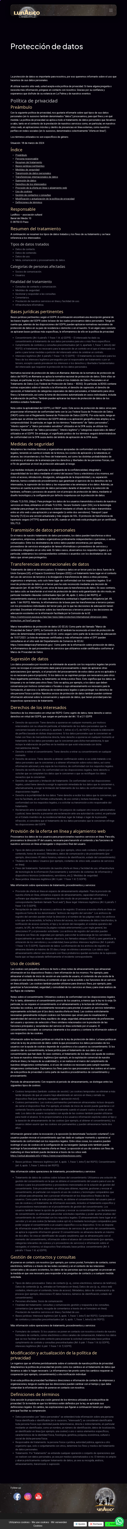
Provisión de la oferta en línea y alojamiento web (41, 187)
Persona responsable (26, 158)
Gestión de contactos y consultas (33, 195)
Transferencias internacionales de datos (36, 177)
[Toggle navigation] (111, 10)
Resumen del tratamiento (28, 162)
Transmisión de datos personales (33, 173)
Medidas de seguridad (27, 169)
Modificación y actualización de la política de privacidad (44, 198)
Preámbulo (21, 155)
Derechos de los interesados (30, 184)
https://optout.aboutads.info (25, 1155)
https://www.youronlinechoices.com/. (62, 1155)
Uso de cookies (23, 191)
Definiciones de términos (28, 202)
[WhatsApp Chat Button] (119, 1521)
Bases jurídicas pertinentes (29, 166)
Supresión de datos (25, 180)
